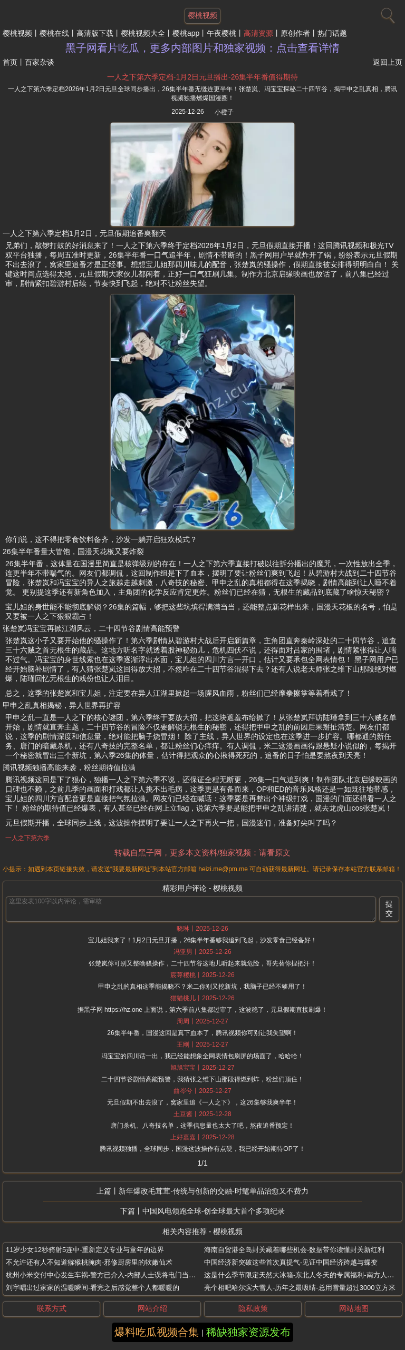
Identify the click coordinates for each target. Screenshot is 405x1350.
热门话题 (332, 33)
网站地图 (354, 1308)
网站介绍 (152, 1308)
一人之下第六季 (27, 838)
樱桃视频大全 (143, 33)
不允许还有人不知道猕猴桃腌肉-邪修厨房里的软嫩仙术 (89, 1262)
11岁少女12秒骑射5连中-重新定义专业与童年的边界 (85, 1250)
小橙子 (224, 112)
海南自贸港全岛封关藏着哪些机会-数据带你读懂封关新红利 (294, 1250)
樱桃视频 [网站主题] (202, 15)
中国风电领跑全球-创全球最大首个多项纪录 (213, 1211)
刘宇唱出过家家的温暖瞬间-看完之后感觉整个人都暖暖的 (92, 1288)
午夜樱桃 (221, 33)
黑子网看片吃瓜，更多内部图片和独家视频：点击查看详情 (202, 48)
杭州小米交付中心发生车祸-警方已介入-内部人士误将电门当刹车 (104, 1275)
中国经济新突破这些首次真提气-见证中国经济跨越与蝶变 (291, 1262)
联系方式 (51, 1308)
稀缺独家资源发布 (248, 1332)
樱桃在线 (54, 33)
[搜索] (386, 13)
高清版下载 (94, 33)
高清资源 (258, 33)
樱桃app (185, 33)
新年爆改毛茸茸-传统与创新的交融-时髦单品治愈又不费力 (213, 1191)
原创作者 (295, 33)
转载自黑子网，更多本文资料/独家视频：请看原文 (202, 852)
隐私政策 (253, 1308)
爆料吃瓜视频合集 (156, 1332)
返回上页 (387, 62)
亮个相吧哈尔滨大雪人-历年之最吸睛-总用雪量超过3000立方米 (300, 1288)
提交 (389, 909)
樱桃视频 (17, 33)
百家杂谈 (39, 62)
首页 (10, 62)
